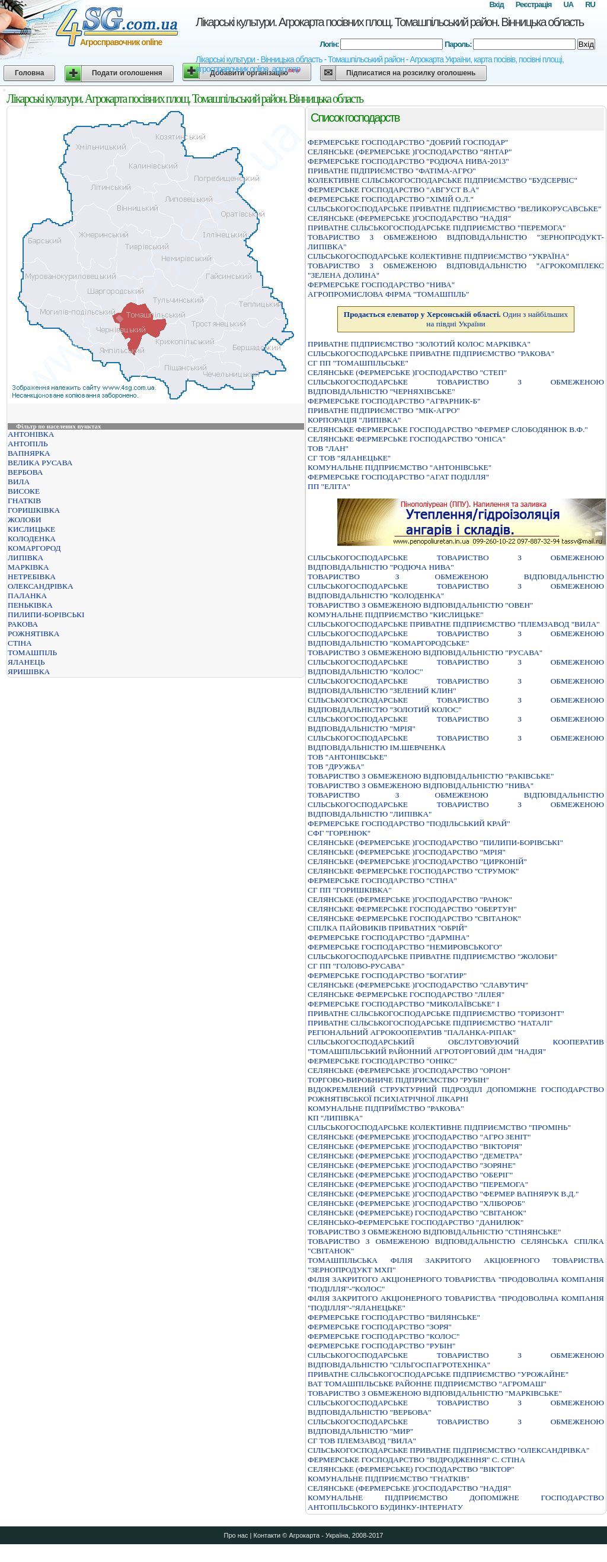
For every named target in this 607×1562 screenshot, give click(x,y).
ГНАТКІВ (24, 500)
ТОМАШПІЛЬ (32, 652)
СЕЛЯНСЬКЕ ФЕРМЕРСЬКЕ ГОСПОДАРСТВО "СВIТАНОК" (414, 918)
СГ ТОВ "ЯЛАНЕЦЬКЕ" (349, 457)
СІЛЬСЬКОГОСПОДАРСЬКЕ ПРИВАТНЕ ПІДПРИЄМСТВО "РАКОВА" (431, 353)
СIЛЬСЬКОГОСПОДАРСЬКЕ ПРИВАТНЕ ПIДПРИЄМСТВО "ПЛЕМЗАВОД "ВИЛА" (454, 624)
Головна (29, 73)
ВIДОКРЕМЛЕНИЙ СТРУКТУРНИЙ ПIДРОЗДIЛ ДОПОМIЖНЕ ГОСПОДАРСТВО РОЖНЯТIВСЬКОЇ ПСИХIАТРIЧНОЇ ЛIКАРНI (456, 1094)
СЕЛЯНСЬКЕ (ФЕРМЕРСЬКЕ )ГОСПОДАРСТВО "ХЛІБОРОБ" (416, 1203)
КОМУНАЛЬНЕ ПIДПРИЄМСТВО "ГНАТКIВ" (388, 1478)
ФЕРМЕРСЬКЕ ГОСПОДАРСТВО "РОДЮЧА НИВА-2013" (408, 161)
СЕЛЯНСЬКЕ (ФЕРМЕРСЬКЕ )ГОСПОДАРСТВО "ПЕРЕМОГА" (418, 1184)
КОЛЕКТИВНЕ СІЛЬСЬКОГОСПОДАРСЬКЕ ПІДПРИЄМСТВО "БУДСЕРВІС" (442, 180)
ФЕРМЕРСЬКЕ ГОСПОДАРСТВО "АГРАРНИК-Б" (394, 400)
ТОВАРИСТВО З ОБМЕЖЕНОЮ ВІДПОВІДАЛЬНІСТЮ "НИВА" (420, 785)
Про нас (236, 1535)
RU (590, 4)
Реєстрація (534, 4)
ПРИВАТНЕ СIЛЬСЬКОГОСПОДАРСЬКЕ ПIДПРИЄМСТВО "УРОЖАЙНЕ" (438, 1374)
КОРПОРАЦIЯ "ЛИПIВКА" (354, 419)
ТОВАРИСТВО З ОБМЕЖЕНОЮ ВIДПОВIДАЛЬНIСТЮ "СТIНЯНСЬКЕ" (434, 1231)
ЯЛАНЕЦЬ (26, 662)
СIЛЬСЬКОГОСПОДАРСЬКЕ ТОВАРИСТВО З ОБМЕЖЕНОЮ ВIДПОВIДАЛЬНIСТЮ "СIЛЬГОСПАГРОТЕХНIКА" (456, 1360)
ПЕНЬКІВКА (30, 605)
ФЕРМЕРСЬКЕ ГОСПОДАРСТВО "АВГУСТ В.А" (393, 189)
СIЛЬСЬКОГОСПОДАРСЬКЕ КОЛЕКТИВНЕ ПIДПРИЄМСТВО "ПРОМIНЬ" (439, 1127)
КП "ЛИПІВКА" (335, 1117)
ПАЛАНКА (27, 595)
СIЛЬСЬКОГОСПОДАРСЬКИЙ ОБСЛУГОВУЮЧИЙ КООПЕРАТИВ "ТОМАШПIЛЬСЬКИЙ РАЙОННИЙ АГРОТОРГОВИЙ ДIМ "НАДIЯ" (456, 1046)
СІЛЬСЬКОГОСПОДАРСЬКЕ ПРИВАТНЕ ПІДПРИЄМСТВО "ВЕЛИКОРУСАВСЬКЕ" (454, 208)
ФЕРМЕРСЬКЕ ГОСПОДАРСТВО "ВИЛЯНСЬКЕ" (394, 1317)
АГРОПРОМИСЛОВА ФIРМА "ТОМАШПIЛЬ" (388, 294)
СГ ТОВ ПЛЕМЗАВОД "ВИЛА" (362, 1440)
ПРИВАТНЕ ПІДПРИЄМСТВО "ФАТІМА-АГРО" (392, 170)
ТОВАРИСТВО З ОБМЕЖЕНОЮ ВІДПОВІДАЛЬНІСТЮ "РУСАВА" (425, 652)
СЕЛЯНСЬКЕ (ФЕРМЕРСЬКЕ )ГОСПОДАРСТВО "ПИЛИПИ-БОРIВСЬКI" (435, 842)
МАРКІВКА (28, 567)
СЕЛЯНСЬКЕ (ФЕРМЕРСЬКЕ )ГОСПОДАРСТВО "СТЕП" (407, 372)
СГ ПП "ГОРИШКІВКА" (350, 889)
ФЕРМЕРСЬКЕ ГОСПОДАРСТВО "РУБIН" (381, 1345)
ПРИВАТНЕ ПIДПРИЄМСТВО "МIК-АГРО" (384, 410)
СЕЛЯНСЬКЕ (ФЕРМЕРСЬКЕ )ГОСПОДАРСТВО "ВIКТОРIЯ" (415, 1146)
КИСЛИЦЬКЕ (31, 529)
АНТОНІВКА (31, 434)
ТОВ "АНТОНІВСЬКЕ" (347, 757)
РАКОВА (23, 624)
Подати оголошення (127, 73)
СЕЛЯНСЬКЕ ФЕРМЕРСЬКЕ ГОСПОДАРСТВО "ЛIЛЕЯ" (406, 994)
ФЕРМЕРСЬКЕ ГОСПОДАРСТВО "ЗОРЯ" (380, 1326)
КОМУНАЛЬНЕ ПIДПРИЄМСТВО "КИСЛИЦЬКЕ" (396, 614)
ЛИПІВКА (25, 557)
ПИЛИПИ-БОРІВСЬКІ (46, 614)
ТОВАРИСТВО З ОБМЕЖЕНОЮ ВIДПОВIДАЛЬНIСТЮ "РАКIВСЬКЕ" (431, 776)
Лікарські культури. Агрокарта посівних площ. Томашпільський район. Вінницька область (389, 21)
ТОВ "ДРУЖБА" (336, 766)
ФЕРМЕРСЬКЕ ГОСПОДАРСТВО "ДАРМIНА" (388, 937)
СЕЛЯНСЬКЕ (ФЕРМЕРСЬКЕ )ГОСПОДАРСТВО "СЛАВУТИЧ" (418, 984)
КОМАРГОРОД (34, 548)
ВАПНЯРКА (29, 453)
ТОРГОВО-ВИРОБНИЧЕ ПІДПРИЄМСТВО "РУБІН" (398, 1079)
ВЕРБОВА (25, 472)
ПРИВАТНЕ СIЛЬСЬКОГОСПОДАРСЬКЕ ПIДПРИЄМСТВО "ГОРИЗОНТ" (436, 1013)
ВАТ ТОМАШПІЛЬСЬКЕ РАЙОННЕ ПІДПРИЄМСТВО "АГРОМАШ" (427, 1383)
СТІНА (20, 643)
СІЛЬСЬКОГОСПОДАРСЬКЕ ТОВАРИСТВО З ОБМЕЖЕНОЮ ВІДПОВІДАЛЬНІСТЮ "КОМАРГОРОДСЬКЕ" (456, 638)
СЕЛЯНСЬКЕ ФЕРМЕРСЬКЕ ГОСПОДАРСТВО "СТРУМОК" (413, 870)
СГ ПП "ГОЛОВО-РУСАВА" (356, 965)
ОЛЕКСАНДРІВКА (41, 586)
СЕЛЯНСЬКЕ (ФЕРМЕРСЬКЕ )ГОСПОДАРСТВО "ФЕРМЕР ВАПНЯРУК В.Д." (443, 1193)
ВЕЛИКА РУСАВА (40, 462)
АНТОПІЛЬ (28, 443)
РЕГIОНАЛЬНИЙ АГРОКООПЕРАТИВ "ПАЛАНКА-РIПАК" (412, 1032)
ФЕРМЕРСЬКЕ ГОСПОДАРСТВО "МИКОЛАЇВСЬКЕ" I (404, 1003)
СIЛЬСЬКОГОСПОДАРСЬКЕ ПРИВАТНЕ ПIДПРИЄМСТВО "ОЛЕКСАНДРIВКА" (448, 1450)
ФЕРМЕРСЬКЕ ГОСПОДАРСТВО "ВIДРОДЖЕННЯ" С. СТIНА (416, 1459)
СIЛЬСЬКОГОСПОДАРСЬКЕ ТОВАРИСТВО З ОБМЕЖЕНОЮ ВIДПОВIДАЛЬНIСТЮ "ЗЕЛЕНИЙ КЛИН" (456, 686)
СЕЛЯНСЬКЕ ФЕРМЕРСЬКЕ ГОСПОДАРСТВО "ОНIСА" (407, 438)
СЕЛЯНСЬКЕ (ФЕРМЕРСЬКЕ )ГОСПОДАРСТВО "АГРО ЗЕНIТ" (419, 1136)
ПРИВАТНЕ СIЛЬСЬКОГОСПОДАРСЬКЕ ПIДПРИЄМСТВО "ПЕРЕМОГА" (437, 227)
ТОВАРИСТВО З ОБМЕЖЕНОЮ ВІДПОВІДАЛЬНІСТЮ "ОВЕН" (420, 605)
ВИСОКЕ (24, 491)
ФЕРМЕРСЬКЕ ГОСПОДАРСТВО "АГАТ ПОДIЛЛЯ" (398, 476)
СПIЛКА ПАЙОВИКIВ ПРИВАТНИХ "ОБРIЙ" (388, 927)
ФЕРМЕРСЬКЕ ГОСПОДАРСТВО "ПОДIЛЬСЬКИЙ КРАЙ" (409, 823)
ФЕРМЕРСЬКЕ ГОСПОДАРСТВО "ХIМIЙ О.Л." (391, 199)
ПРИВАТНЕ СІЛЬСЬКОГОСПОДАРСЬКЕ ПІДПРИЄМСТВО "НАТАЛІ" (430, 1022)
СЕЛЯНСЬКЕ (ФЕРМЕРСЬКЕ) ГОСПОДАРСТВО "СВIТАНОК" (417, 1212)
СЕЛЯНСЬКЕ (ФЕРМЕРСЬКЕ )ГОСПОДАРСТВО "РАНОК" (410, 899)
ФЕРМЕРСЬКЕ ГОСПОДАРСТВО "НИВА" (381, 284)
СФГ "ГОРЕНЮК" (339, 832)
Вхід (496, 4)
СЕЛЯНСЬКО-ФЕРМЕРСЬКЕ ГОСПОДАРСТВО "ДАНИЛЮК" (415, 1222)
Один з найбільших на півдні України (456, 319)
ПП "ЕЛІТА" (329, 486)
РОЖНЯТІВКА (33, 633)
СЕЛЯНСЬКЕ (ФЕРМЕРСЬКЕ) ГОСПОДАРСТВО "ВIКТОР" (411, 1469)
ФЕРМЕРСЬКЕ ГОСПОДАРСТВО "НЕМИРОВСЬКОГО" (405, 946)
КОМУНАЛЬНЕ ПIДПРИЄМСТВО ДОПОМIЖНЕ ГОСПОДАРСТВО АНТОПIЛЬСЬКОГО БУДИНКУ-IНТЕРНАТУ (456, 1502)
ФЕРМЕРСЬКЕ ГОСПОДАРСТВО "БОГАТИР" (387, 975)
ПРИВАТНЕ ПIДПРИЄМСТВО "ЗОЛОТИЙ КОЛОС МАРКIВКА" (419, 343)
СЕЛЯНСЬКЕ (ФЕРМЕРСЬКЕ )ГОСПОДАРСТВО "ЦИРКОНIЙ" (417, 861)
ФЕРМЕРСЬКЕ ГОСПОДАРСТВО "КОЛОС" (383, 1336)
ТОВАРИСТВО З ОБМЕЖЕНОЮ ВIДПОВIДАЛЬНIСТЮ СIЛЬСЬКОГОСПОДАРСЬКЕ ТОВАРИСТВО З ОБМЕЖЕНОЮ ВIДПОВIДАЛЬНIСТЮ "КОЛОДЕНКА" (456, 586)
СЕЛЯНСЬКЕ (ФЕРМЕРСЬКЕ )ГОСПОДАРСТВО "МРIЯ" (407, 851)
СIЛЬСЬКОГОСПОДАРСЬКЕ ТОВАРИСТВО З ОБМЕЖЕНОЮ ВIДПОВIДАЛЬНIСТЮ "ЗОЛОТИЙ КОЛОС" (456, 705)
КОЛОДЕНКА (32, 538)
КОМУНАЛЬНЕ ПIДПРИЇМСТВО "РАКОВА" (386, 1108)
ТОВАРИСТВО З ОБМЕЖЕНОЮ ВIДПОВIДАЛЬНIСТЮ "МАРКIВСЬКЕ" (435, 1393)
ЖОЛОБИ (24, 519)
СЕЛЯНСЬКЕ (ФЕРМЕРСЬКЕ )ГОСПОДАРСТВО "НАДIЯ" (409, 218)
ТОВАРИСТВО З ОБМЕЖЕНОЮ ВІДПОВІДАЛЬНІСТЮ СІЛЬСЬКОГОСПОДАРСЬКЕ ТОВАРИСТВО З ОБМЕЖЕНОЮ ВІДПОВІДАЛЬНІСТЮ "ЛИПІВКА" (456, 804)
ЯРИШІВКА (29, 671)
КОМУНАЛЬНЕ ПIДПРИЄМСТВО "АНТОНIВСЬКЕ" (399, 467)
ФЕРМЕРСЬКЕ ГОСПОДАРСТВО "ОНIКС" (382, 1060)
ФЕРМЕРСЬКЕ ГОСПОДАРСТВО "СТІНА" (382, 880)
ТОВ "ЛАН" (328, 448)
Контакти (266, 1535)
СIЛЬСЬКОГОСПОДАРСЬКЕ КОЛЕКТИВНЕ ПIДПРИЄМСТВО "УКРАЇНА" (438, 256)
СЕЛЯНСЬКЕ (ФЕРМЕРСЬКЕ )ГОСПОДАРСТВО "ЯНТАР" (410, 151)
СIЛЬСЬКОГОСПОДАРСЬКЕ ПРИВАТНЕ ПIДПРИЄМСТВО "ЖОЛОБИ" (432, 956)
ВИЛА (19, 481)
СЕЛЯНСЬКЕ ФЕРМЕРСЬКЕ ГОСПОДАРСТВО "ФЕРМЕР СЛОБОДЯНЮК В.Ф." (448, 429)
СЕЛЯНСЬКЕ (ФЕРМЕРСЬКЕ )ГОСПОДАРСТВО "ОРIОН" (409, 1070)
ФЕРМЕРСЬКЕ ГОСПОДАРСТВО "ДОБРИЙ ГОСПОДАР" (408, 142)
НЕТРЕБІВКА (32, 576)
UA (568, 4)
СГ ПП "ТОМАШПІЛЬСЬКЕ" (358, 362)
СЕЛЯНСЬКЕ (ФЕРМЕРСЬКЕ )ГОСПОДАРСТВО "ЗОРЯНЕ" (412, 1165)
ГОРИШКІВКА (34, 510)
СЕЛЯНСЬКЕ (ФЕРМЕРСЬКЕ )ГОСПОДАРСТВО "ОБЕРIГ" (410, 1174)
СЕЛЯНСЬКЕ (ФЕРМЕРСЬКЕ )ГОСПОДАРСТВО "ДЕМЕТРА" (415, 1155)
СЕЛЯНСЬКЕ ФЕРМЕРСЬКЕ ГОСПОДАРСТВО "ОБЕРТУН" (412, 908)
